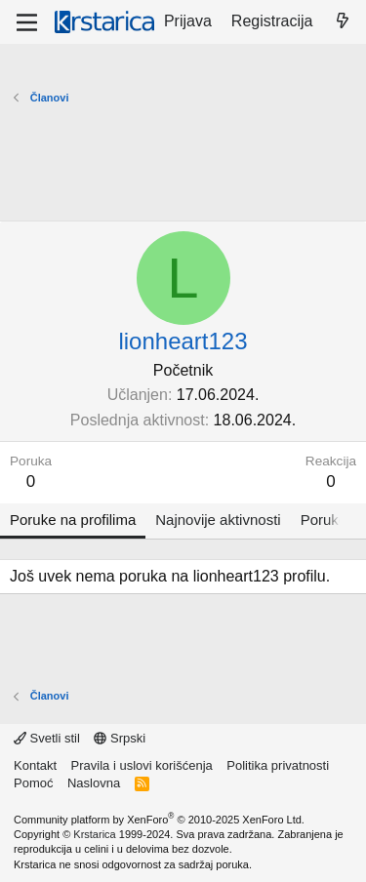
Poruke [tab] (324, 519)
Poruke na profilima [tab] (73, 519)
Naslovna (93, 783)
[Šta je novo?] (342, 21)
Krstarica (94, 834)
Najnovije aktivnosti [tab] (217, 519)
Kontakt (35, 765)
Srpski (119, 738)
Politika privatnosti (277, 765)
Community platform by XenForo (159, 819)
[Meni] (27, 22)
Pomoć (33, 783)
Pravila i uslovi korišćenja (142, 765)
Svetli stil (47, 738)
